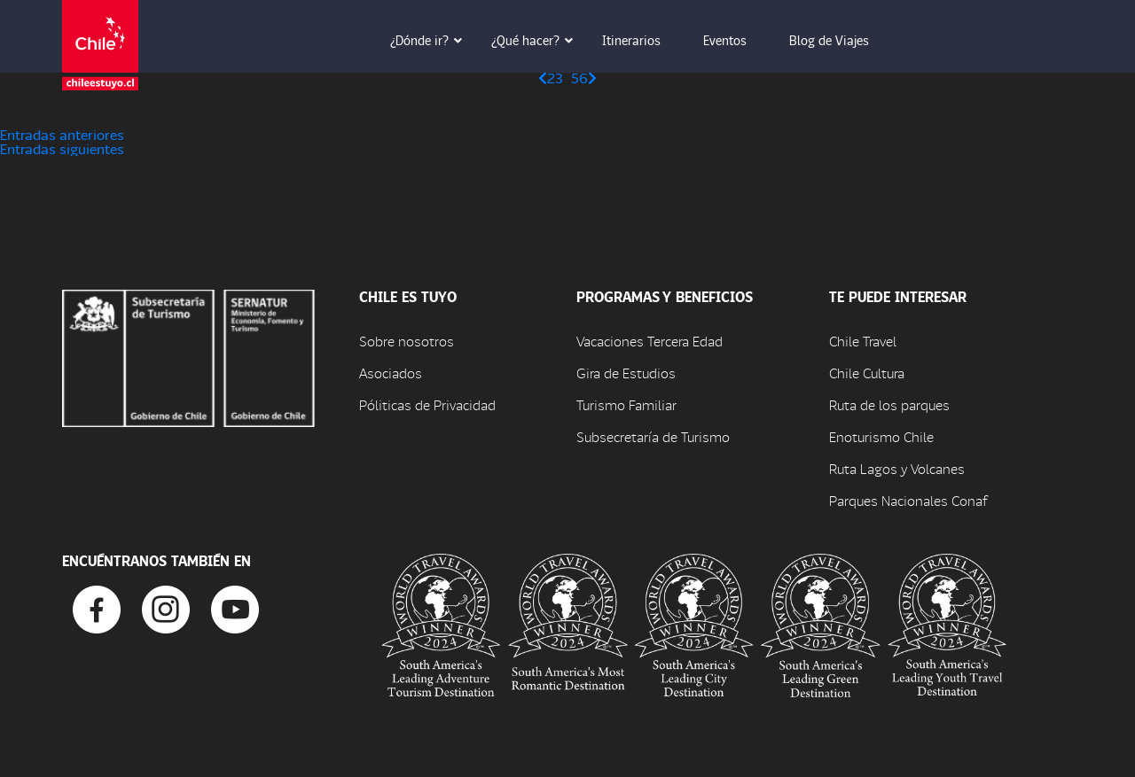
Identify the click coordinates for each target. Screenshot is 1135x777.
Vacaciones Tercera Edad (649, 340)
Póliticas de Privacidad (427, 404)
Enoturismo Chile (881, 436)
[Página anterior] (542, 77)
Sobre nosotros (406, 340)
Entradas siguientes (62, 148)
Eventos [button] (737, 40)
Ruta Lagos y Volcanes (897, 468)
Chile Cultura (866, 372)
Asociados (390, 372)
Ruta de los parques (889, 404)
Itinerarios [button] (643, 40)
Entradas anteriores (62, 134)
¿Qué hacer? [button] (537, 40)
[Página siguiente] (592, 77)
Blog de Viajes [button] (841, 40)
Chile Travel (862, 340)
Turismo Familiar (626, 404)
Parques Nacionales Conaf (908, 500)
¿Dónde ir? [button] (432, 40)
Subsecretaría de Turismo (653, 436)
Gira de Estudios (626, 372)
